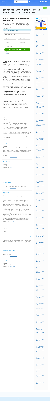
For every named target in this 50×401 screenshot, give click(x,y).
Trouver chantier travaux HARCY (40, 351)
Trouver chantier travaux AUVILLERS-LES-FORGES (40, 236)
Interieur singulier (12, 266)
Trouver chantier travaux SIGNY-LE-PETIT (40, 157)
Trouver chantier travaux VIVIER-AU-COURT (40, 67)
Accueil (3, 7)
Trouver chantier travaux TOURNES (40, 196)
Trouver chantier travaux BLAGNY (40, 164)
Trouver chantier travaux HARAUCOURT (40, 272)
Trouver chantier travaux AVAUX (40, 354)
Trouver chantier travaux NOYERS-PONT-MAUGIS (40, 308)
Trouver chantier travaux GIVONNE (40, 214)
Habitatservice (12, 221)
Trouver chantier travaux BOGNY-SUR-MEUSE (40, 53)
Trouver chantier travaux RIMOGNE (40, 143)
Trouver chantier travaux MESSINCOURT (40, 340)
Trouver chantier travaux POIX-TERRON (40, 275)
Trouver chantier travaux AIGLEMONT (40, 128)
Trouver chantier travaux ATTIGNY (40, 175)
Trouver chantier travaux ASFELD (40, 232)
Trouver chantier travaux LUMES (40, 218)
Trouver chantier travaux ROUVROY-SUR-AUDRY (40, 347)
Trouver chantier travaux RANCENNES (40, 300)
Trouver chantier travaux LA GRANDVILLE (40, 279)
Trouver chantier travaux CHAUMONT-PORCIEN (40, 379)
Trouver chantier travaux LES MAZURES (40, 240)
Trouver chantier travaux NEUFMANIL (40, 182)
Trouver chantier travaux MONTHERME (40, 82)
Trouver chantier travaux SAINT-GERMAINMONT (40, 283)
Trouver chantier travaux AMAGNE (40, 293)
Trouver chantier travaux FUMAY (40, 60)
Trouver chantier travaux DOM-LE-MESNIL (40, 200)
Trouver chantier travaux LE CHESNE (40, 225)
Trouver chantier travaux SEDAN (40, 35)
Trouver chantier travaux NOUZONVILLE (40, 49)
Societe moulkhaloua (13, 139)
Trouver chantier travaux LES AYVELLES (40, 243)
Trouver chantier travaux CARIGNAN (40, 74)
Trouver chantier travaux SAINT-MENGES (40, 222)
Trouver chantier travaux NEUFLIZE (40, 304)
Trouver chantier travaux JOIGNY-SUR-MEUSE (40, 297)
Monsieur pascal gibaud (13, 256)
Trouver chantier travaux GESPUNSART (40, 204)
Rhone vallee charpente (13, 157)
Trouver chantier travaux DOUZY (40, 114)
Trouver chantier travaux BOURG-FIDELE (40, 265)
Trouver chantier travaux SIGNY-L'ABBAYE (40, 150)
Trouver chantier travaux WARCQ (40, 153)
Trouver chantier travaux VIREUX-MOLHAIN (40, 118)
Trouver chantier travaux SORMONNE (40, 315)
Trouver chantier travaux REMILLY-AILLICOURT (40, 268)
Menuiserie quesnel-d (13, 177)
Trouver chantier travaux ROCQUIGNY (40, 261)
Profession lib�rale (13, 188)
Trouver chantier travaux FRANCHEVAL (40, 318)
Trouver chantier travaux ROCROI (40, 89)
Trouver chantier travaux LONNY (40, 372)
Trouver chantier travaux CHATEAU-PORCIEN (40, 146)
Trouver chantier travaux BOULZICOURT (40, 254)
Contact (32, 398)
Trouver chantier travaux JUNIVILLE (40, 186)
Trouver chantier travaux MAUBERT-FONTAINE (40, 193)
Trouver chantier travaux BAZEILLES (40, 103)
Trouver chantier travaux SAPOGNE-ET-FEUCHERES (40, 358)
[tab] (17, 117)
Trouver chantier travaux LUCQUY (40, 376)
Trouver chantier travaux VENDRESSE (40, 383)
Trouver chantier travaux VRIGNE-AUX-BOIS (40, 64)
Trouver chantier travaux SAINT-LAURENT (40, 171)
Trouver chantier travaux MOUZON (40, 85)
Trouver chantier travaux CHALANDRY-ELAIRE (40, 344)
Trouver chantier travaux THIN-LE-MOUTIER (40, 326)
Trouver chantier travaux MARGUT (40, 286)
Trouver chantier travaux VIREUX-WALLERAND (40, 110)
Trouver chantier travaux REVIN (40, 42)
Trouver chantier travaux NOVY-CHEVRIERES (40, 311)
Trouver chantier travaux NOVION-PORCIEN (40, 365)
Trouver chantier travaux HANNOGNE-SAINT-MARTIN (40, 361)
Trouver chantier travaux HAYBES (40, 100)
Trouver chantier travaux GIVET (40, 46)
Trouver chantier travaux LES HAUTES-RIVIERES (40, 125)
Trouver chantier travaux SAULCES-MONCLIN (40, 322)
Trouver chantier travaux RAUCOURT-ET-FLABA (40, 247)
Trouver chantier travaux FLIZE (40, 168)
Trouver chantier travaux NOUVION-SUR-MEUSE (40, 96)
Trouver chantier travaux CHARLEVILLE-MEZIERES (40, 31)
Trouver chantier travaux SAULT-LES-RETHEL (40, 107)
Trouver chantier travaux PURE (40, 333)
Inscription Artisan (43, 1)
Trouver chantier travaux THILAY (40, 211)
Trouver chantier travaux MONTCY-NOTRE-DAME (40, 139)
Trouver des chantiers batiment (11, 7)
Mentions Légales (26, 398)
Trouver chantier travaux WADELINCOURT (40, 387)
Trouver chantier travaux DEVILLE (40, 207)
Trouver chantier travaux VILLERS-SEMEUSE (40, 71)
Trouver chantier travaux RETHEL (40, 39)
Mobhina (11, 167)
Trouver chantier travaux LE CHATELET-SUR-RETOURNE (40, 329)
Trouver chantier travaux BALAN (40, 135)
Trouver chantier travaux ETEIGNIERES (40, 369)
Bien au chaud (12, 231)
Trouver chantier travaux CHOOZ (40, 290)
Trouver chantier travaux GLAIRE (40, 250)
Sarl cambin (11, 245)
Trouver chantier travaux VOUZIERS (40, 57)
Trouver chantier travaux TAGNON (40, 229)
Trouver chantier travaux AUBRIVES (40, 257)
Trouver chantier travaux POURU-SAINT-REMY (40, 178)
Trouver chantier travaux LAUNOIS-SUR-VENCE (40, 336)
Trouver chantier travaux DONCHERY (40, 92)
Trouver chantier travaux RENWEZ (40, 121)
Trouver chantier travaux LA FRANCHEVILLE (40, 132)
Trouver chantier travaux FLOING (40, 78)
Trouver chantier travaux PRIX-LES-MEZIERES (40, 161)
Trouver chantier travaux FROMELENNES (40, 189)
